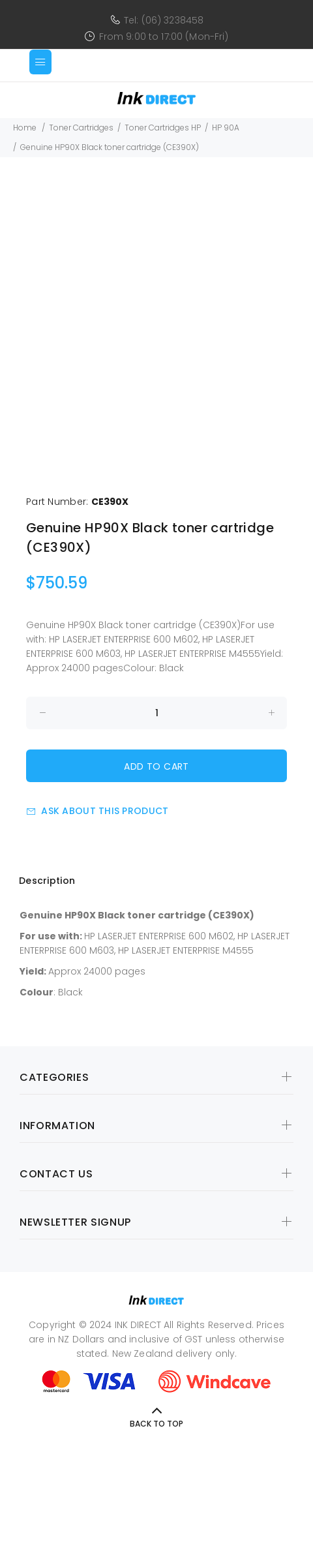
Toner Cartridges (81, 127)
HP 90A (225, 127)
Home (25, 127)
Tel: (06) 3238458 (163, 20)
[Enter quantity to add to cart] (156, 713)
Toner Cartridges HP (163, 127)
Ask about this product (97, 810)
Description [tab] (47, 880)
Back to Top (156, 1423)
